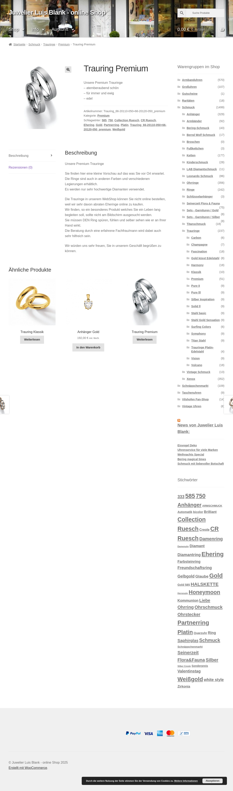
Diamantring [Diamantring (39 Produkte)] (189, 554)
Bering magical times (191, 459)
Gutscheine (190, 93)
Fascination (199, 251)
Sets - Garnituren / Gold (202, 210)
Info (35, 29)
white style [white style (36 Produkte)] (214, 680)
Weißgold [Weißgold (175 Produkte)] (190, 679)
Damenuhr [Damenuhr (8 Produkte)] (183, 546)
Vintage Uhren (191, 406)
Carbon (196, 237)
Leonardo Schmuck (200, 176)
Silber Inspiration (202, 299)
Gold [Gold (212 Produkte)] (216, 575)
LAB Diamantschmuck (202, 169)
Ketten (191, 155)
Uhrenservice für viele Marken (197, 449)
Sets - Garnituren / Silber (203, 217)
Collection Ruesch (126, 120)
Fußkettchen (195, 148)
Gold (99, 125)
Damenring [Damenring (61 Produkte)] (211, 538)
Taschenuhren (191, 392)
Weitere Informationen (186, 781)
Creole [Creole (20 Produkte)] (204, 529)
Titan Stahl (198, 340)
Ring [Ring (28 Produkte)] (212, 633)
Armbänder (194, 121)
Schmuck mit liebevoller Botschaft (200, 463)
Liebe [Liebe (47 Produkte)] (204, 600)
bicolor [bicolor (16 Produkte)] (198, 512)
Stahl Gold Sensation (205, 320)
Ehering (89, 125)
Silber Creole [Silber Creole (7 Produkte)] (184, 666)
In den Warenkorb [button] (88, 347)
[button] (68, 69)
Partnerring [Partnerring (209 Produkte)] (193, 622)
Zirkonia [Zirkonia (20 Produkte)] (183, 686)
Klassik (196, 272)
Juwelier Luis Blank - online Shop (57, 12)
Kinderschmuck (197, 162)
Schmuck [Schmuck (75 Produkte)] (209, 640)
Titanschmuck (196, 224)
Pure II (195, 285)
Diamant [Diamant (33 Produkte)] (197, 546)
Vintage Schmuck (198, 372)
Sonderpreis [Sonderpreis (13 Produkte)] (200, 665)
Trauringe (49, 44)
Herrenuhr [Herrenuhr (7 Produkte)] (182, 593)
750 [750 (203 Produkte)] (201, 496)
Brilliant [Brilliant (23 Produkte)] (210, 512)
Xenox (191, 378)
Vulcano (196, 365)
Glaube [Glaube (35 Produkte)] (201, 576)
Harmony (197, 265)
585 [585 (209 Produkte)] (190, 496)
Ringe (190, 189)
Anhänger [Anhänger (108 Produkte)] (189, 505)
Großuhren (189, 86)
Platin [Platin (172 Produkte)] (185, 632)
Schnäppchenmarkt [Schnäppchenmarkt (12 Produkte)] (190, 646)
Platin (124, 125)
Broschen (193, 141)
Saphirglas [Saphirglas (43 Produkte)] (187, 640)
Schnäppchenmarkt (195, 385)
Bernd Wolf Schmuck (201, 134)
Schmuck (34, 44)
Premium (64, 44)
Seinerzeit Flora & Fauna (203, 203)
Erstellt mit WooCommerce (28, 768)
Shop (14, 29)
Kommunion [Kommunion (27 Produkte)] (187, 601)
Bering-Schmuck (198, 128)
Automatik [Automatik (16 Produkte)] (184, 512)
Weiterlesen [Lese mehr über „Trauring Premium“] (144, 339)
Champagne (199, 244)
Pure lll (196, 292)
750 (110, 120)
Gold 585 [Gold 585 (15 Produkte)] (183, 584)
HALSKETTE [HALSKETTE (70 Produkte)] (204, 584)
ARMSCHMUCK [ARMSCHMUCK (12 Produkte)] (212, 505)
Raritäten (188, 100)
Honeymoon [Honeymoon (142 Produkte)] (204, 592)
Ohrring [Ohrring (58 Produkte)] (185, 607)
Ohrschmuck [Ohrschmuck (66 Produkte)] (208, 607)
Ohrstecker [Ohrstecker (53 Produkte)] (188, 614)
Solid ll (196, 306)
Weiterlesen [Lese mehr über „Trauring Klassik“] (32, 339)
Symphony (198, 333)
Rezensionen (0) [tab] (20, 167)
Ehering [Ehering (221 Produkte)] (213, 554)
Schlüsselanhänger (200, 196)
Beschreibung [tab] (19, 155)
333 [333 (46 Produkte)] (180, 496)
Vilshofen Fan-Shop (195, 399)
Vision (195, 358)
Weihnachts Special (190, 454)
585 (104, 120)
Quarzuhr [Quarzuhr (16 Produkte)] (200, 633)
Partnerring (111, 125)
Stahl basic (198, 313)
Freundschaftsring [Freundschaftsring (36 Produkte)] (194, 568)
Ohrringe (193, 182)
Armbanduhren (192, 80)
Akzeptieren (212, 780)
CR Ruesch (148, 120)
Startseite (19, 44)
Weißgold (118, 129)
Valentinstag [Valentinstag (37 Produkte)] (189, 671)
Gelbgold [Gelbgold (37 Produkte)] (185, 576)
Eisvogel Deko (187, 445)
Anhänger (193, 114)
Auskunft (60, 29)
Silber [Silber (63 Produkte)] (212, 659)
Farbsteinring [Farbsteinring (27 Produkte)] (188, 562)
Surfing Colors (201, 326)
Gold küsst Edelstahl (205, 258)
